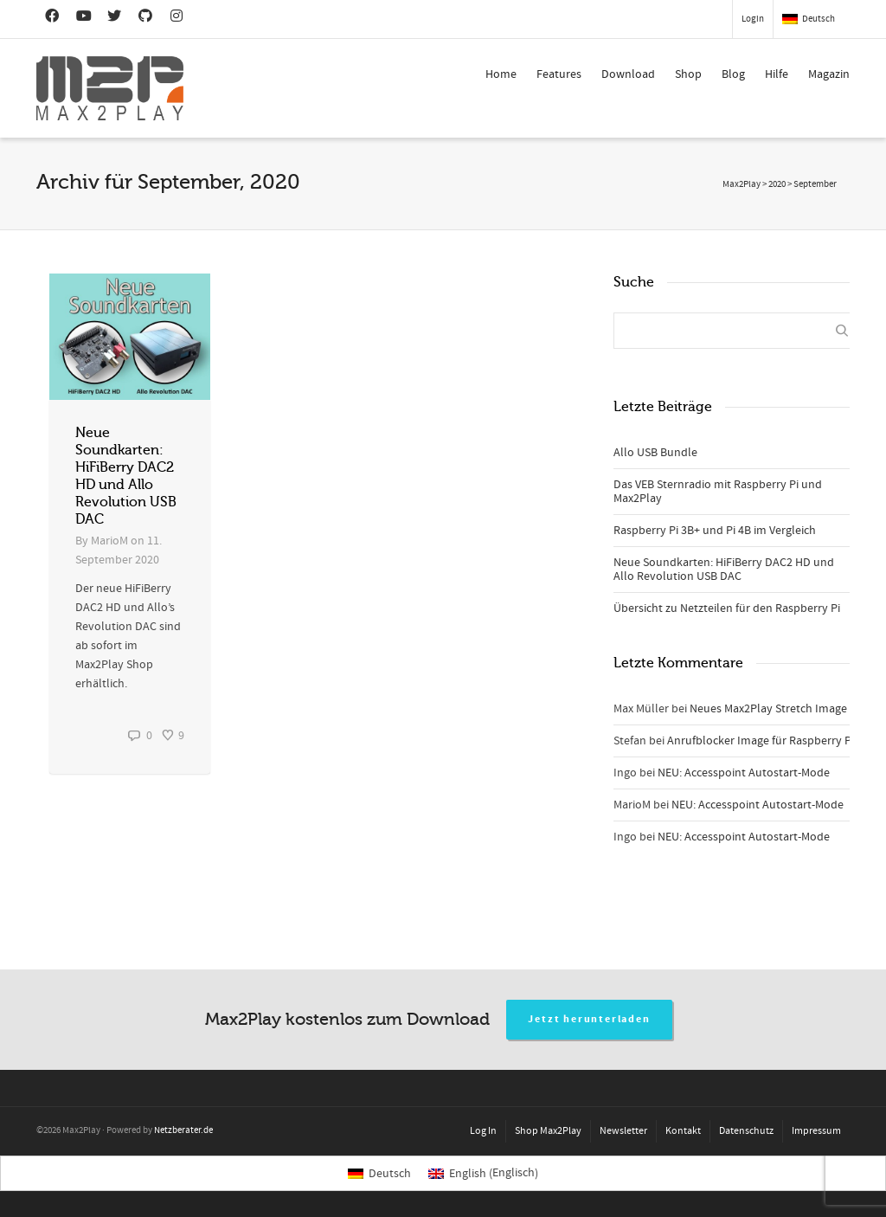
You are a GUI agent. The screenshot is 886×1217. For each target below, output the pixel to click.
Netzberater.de (183, 1130)
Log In (483, 1130)
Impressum (816, 1130)
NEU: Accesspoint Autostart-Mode (744, 773)
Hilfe (776, 74)
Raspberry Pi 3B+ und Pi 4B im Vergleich (714, 530)
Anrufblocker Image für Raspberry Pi (760, 741)
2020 (777, 184)
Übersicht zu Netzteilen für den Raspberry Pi (726, 608)
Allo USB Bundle (655, 452)
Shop (688, 74)
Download (628, 74)
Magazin (829, 74)
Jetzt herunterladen (589, 1019)
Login (753, 19)
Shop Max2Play (548, 1130)
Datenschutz (746, 1130)
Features (558, 74)
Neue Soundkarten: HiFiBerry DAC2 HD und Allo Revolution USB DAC (723, 569)
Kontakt (683, 1130)
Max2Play (741, 184)
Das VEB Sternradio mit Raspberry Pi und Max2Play (717, 491)
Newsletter (623, 1130)
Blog (733, 74)
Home (501, 74)
